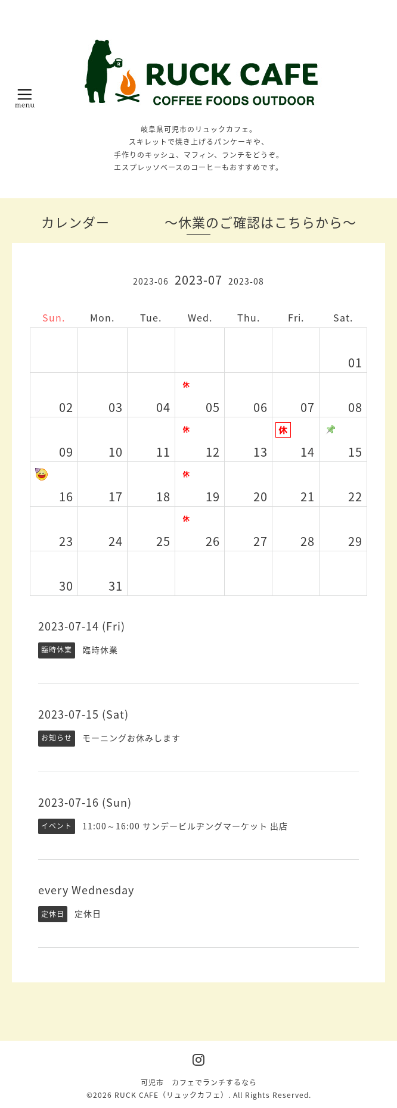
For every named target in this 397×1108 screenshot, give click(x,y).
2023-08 (246, 281)
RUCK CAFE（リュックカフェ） (171, 1095)
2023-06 (151, 281)
